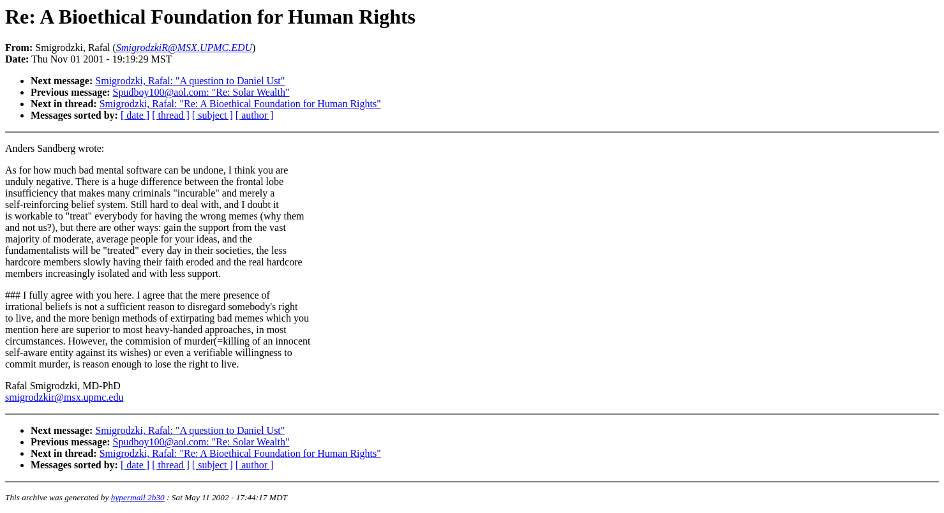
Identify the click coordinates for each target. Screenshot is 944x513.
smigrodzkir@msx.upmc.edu (64, 397)
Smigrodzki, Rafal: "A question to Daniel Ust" (190, 80)
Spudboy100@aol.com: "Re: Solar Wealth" (201, 92)
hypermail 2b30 (138, 497)
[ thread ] (171, 115)
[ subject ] (212, 115)
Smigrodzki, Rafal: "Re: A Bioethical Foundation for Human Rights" (240, 103)
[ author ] (255, 115)
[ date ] (135, 115)
